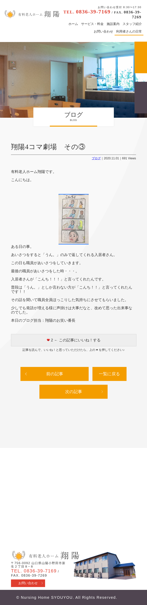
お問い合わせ (103, 31)
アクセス (140, 57)
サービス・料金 (92, 24)
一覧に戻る (109, 373)
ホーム (73, 24)
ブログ (96, 158)
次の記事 (73, 391)
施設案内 (113, 24)
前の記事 (54, 373)
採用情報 (140, 97)
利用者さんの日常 (129, 31)
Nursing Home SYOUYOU (47, 597)
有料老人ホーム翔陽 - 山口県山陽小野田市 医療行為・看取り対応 (31, 14)
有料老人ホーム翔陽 (45, 555)
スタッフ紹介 (132, 24)
